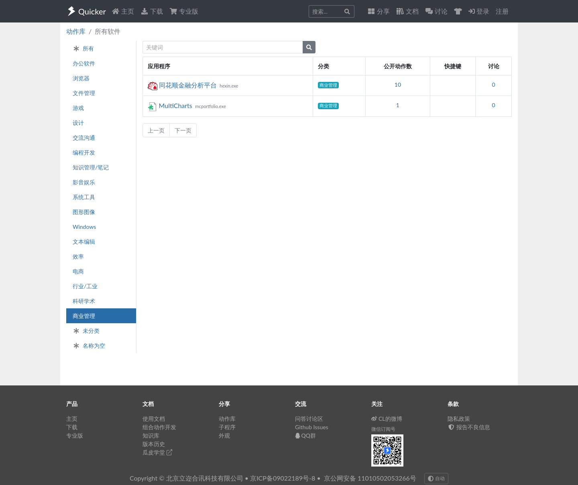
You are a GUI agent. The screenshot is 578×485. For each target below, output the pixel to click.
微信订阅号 (383, 429)
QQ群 (305, 435)
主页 (123, 11)
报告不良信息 (469, 427)
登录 (478, 11)
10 (398, 84)
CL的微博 (386, 418)
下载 (151, 11)
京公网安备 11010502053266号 (370, 478)
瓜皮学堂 (157, 452)
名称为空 (89, 345)
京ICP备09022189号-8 (282, 478)
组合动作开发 (159, 427)
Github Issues (311, 427)
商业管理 (328, 85)
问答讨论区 (309, 418)
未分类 (86, 330)
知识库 (150, 435)
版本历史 (153, 443)
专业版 (183, 11)
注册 (502, 11)
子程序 (227, 427)
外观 (224, 435)
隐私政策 (459, 418)
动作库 (75, 31)
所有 (83, 48)
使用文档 (153, 418)
